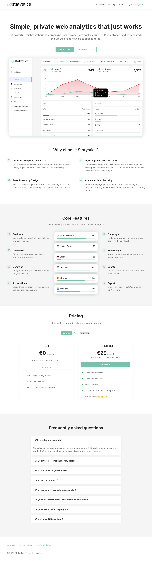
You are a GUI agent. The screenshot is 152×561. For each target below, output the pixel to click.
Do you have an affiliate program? (52, 509)
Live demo (86, 49)
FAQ (121, 4)
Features (100, 4)
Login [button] (129, 4)
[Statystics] (19, 4)
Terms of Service (44, 545)
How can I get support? (46, 480)
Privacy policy (25, 545)
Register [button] (139, 4)
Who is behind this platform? (49, 519)
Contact (11, 545)
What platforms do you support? (51, 470)
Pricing (111, 4)
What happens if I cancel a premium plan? (55, 490)
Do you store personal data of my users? (55, 461)
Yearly (81, 333)
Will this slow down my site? (49, 440)
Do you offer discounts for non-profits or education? (61, 499)
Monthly (66, 333)
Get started (65, 49)
